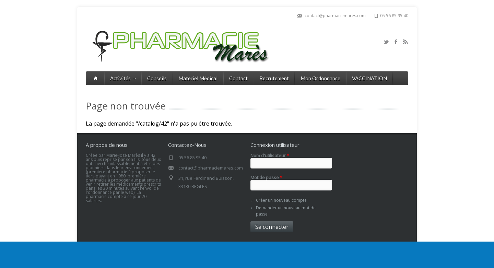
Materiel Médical (197, 78)
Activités (123, 78)
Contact (238, 78)
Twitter (386, 42)
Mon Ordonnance (320, 78)
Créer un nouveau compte (281, 200)
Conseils (157, 78)
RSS (405, 42)
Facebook (396, 42)
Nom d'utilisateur (269, 155)
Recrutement (274, 78)
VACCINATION (369, 78)
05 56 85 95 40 (394, 16)
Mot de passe (266, 177)
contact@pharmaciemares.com (335, 16)
